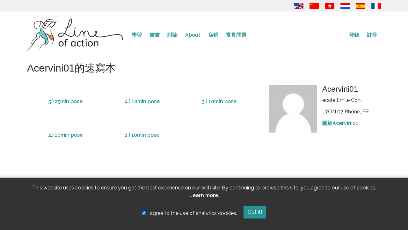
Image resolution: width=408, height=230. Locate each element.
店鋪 (213, 35)
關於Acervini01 (340, 123)
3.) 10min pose (219, 101)
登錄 (354, 35)
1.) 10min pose (142, 135)
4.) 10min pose (142, 101)
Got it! (255, 212)
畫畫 (154, 35)
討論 (172, 35)
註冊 (372, 35)
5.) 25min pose (65, 101)
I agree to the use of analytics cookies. (189, 213)
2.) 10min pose (65, 135)
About (192, 35)
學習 (137, 35)
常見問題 (236, 35)
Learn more (203, 195)
